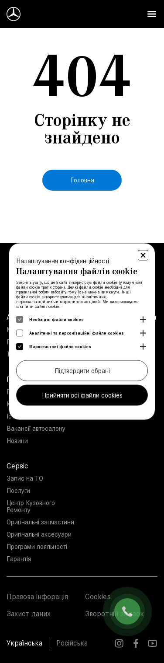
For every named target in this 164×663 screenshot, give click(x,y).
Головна (82, 180)
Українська (24, 643)
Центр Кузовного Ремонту (31, 506)
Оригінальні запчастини (40, 522)
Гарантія (19, 559)
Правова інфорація (37, 596)
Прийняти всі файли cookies (82, 395)
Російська (72, 643)
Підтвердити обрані (82, 370)
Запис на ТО (25, 478)
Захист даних (29, 613)
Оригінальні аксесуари (39, 534)
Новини (17, 440)
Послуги (18, 490)
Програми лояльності (37, 546)
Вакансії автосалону (36, 428)
